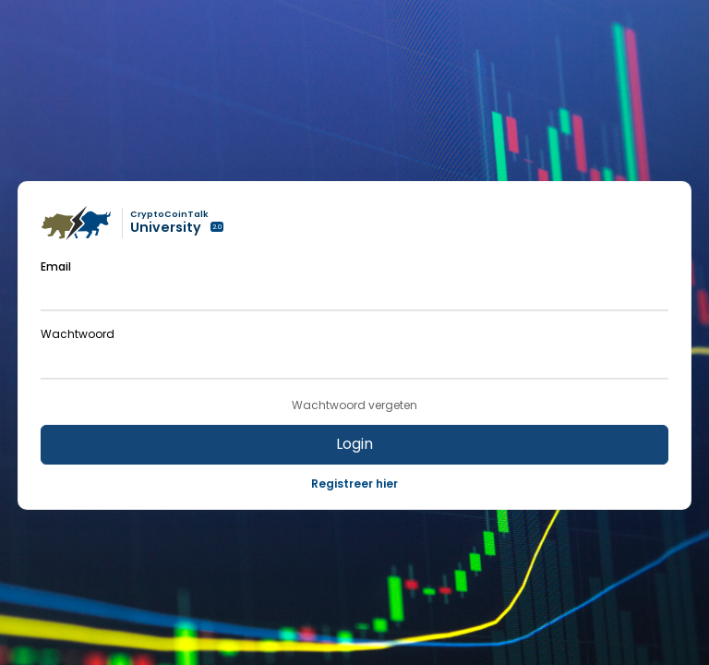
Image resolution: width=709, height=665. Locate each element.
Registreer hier (354, 483)
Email (56, 266)
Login (354, 443)
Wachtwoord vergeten (354, 405)
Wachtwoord (77, 334)
